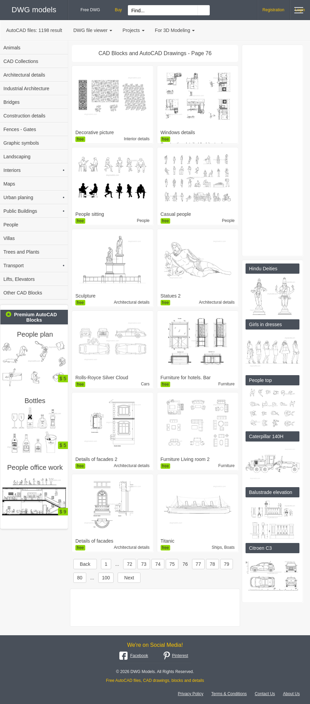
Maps (9, 184)
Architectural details (24, 75)
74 (158, 564)
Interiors (33, 170)
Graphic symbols (21, 143)
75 (172, 564)
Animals (11, 47)
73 (144, 564)
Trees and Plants (21, 252)
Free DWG (90, 9)
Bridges (11, 102)
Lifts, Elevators (19, 279)
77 (198, 564)
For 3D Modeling (175, 30)
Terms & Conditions (229, 693)
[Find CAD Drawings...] (203, 10)
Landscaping (16, 156)
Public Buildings (33, 211)
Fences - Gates (19, 129)
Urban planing (33, 197)
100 (106, 577)
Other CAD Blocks (22, 292)
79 (227, 564)
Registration (273, 9)
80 (80, 577)
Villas (9, 238)
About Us (291, 693)
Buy (118, 9)
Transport (33, 265)
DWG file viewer (92, 30)
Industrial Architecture (26, 88)
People (10, 224)
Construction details (24, 115)
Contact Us (265, 693)
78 (212, 564)
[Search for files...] (162, 10)
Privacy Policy (191, 693)
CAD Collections (20, 61)
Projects (133, 30)
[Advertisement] (155, 607)
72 (129, 564)
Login (300, 9)
